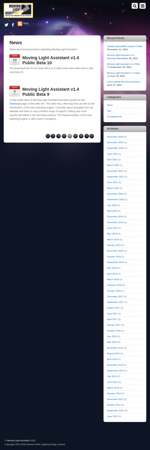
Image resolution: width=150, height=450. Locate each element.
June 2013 (112, 382)
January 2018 (114, 290)
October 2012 (114, 405)
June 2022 (112, 154)
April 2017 (112, 319)
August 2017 (113, 307)
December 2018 (115, 250)
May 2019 (112, 233)
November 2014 (115, 347)
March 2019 (113, 239)
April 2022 (112, 159)
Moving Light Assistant (18, 440)
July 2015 (112, 336)
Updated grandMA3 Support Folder (124, 46)
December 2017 (115, 296)
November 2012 (115, 399)
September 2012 (115, 410)
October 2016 (114, 330)
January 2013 (114, 393)
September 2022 (115, 148)
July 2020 (112, 205)
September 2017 (115, 302)
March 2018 (113, 279)
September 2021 (115, 176)
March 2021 (113, 188)
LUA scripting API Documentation (124, 81)
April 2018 (112, 273)
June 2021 (112, 182)
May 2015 (112, 342)
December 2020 (115, 193)
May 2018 (112, 268)
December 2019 (115, 216)
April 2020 (112, 211)
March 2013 (113, 387)
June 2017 (112, 313)
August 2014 (113, 353)
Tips (109, 111)
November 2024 (115, 136)
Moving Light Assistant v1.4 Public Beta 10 (50, 60)
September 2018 (115, 262)
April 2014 (112, 359)
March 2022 (113, 165)
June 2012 (112, 416)
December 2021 (115, 171)
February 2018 (114, 285)
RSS (25, 23)
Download (15, 103)
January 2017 (114, 325)
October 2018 (114, 256)
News (110, 105)
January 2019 (114, 245)
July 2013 (112, 376)
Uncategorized (114, 116)
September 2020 (115, 199)
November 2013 (115, 365)
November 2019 (115, 222)
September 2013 (115, 370)
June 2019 (112, 228)
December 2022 (115, 142)
